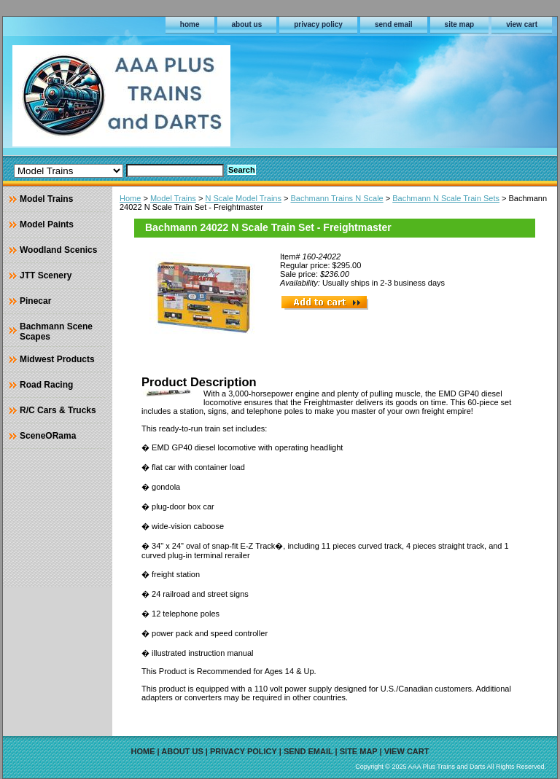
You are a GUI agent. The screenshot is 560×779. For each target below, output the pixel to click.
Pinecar (35, 301)
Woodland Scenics (58, 250)
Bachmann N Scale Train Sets (445, 198)
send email (394, 24)
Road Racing (46, 385)
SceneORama (48, 436)
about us (247, 24)
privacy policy (318, 24)
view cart (521, 24)
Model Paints (47, 224)
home (190, 24)
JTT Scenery (45, 275)
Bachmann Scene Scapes (56, 331)
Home (130, 198)
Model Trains (173, 198)
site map (460, 24)
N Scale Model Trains (243, 198)
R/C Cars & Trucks (58, 410)
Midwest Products (57, 359)
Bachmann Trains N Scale (337, 198)
